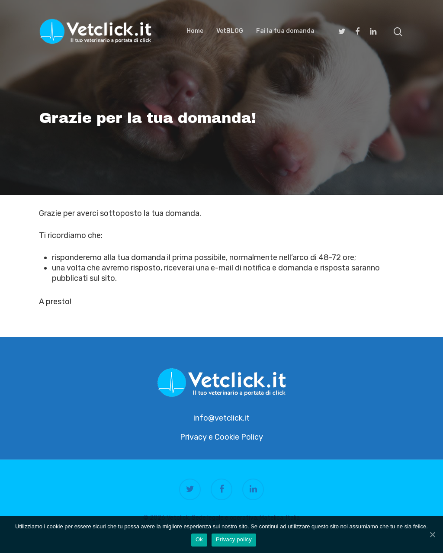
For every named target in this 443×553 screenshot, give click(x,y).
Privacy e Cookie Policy (221, 437)
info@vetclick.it (221, 418)
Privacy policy (234, 539)
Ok (199, 539)
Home (194, 31)
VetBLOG (229, 31)
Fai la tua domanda (285, 31)
